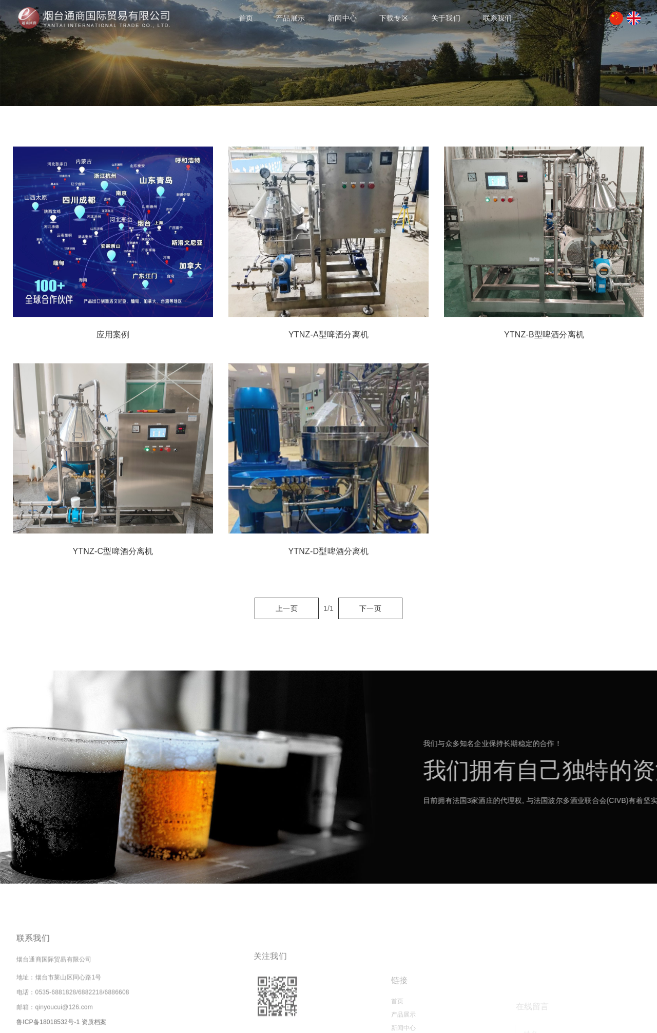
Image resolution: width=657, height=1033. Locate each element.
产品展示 (290, 18)
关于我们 (445, 18)
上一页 (287, 608)
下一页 (370, 608)
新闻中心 (342, 18)
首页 (246, 18)
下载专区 (394, 18)
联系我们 (497, 18)
